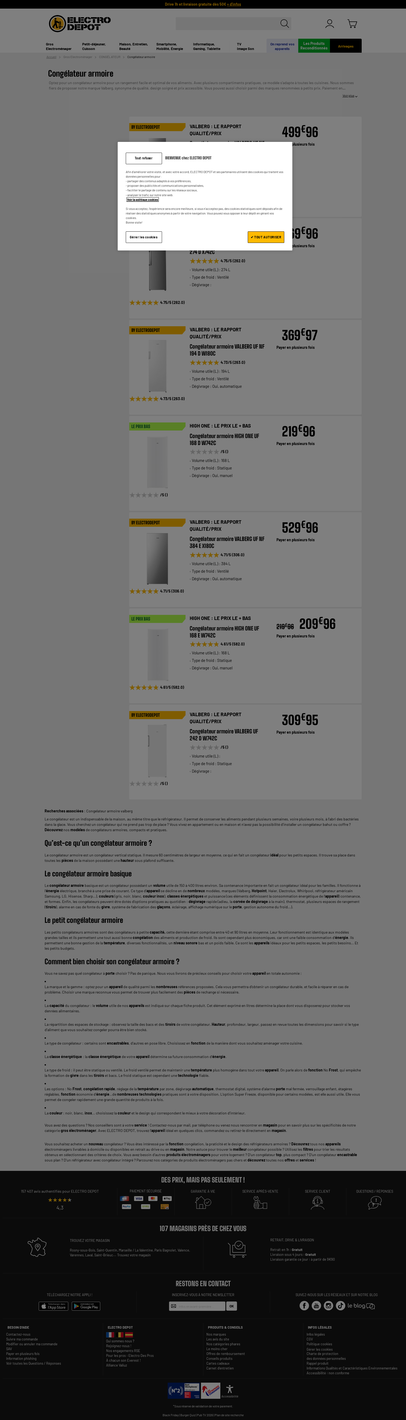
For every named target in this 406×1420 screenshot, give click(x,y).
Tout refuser (143, 158)
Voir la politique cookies (142, 199)
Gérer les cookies (143, 237)
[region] (205, 196)
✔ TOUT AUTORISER (266, 237)
